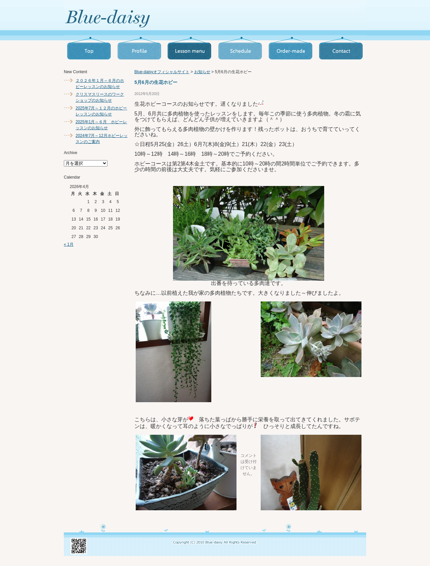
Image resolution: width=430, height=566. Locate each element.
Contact (341, 48)
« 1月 (69, 244)
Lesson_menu (190, 48)
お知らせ (202, 71)
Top (89, 48)
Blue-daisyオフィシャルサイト (161, 71)
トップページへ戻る (141, 18)
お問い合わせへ (314, 16)
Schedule (240, 48)
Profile (139, 48)
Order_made (290, 48)
